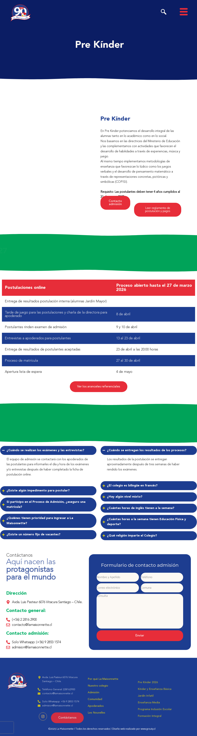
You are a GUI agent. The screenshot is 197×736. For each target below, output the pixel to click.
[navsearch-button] (163, 13)
